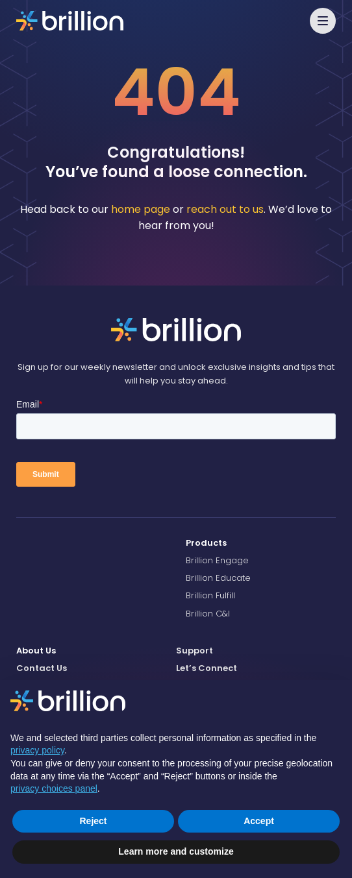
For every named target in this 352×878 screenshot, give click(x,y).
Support (194, 650)
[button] (323, 21)
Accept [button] (259, 821)
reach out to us (225, 209)
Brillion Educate (218, 578)
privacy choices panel (53, 788)
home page (140, 209)
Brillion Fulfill (210, 595)
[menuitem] (261, 543)
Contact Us (41, 668)
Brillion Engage (217, 560)
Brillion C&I (208, 613)
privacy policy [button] (37, 750)
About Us (36, 650)
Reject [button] (93, 821)
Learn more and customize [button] (175, 851)
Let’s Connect (206, 668)
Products (206, 543)
